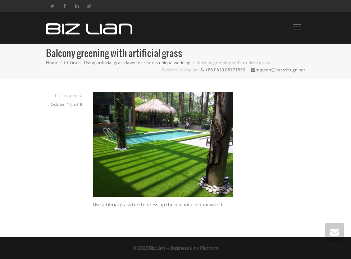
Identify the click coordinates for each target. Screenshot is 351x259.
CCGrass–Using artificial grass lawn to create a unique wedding (127, 63)
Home (52, 63)
